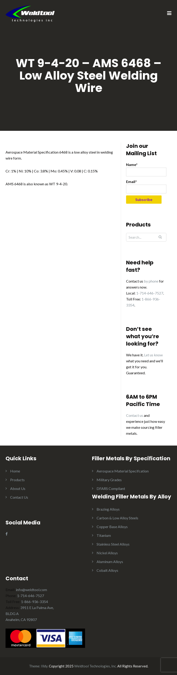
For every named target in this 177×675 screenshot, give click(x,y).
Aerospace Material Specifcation (123, 471)
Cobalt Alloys (107, 570)
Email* (146, 186)
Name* (146, 169)
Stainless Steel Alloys (113, 544)
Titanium (104, 535)
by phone (151, 281)
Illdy (44, 666)
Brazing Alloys (108, 509)
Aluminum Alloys (110, 561)
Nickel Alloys (107, 553)
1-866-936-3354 (34, 601)
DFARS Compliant (111, 488)
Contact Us (19, 497)
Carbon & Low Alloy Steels (117, 518)
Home (15, 471)
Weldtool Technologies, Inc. (95, 666)
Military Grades (109, 480)
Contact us (134, 415)
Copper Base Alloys (112, 526)
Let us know (153, 355)
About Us (17, 488)
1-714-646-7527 (149, 293)
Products (17, 480)
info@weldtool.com (31, 589)
